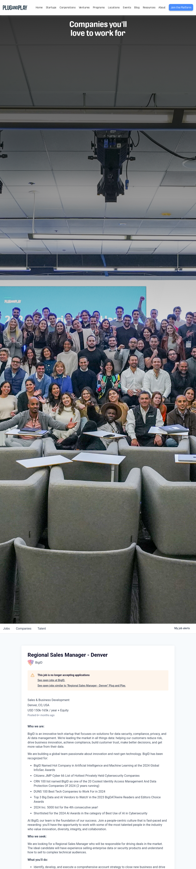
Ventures (84, 7)
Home (39, 7)
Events (127, 7)
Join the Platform (181, 7)
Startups (51, 7)
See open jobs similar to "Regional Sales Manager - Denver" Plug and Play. (82, 685)
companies (23, 628)
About (162, 7)
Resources (149, 7)
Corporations (67, 7)
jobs (6, 628)
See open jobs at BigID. (51, 680)
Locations (114, 7)
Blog (136, 7)
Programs (99, 7)
